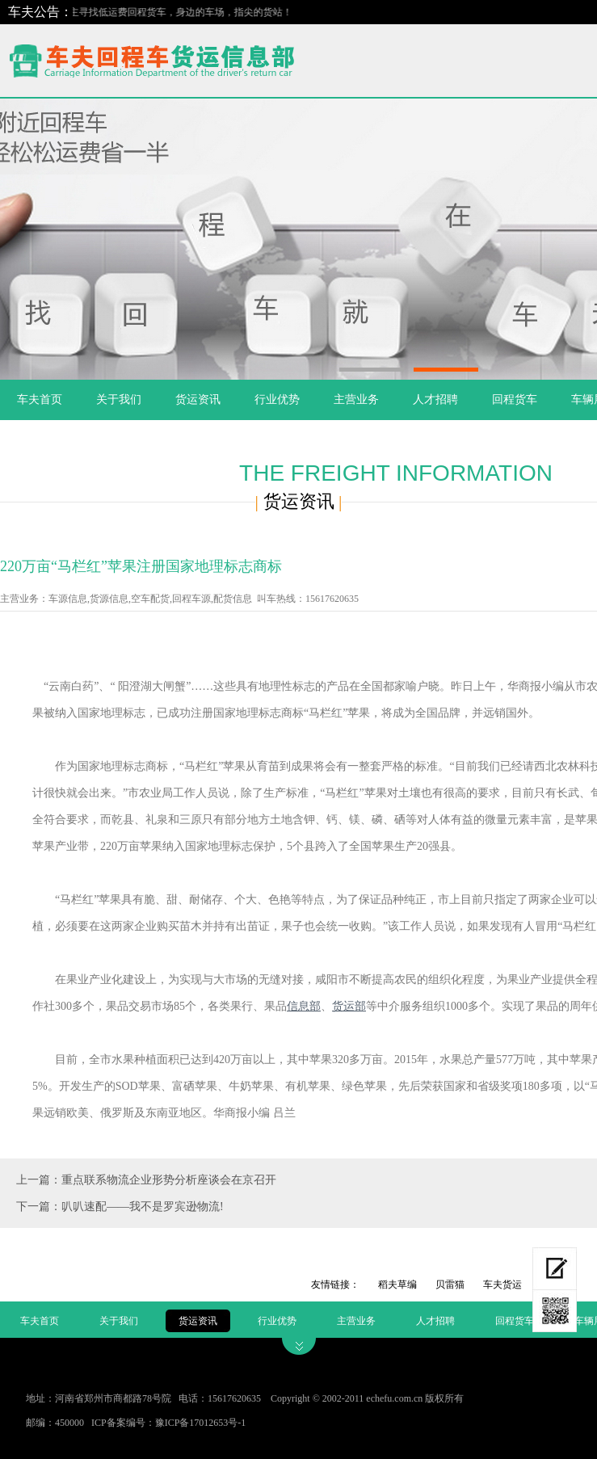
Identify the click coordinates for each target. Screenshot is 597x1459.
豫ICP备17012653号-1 (200, 1422)
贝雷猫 (450, 1284)
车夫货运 (502, 1284)
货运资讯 (198, 399)
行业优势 (277, 399)
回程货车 (514, 399)
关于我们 (118, 399)
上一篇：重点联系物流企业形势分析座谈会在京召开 (146, 1180)
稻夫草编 (397, 1284)
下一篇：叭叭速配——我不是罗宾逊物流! (120, 1206)
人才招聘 (435, 399)
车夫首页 (39, 399)
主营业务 (356, 399)
